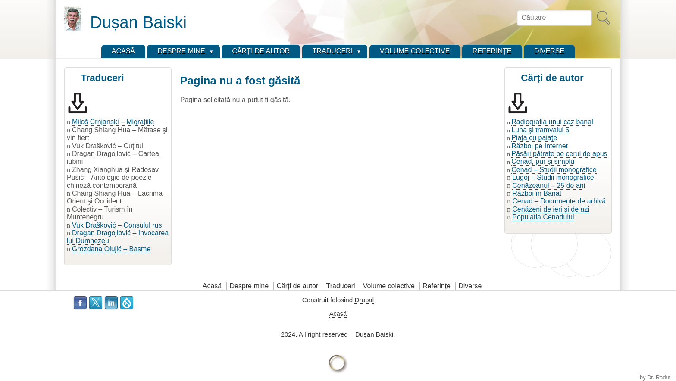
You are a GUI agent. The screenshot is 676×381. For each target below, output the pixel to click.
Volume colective (389, 286)
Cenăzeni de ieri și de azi (550, 209)
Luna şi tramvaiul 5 (540, 130)
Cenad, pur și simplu (542, 161)
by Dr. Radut (655, 377)
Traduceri (340, 286)
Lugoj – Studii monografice (553, 177)
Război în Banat (536, 193)
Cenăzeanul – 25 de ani (548, 185)
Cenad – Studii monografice (553, 169)
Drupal (364, 299)
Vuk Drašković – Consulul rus (117, 225)
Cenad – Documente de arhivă (559, 201)
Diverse (470, 286)
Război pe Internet (539, 146)
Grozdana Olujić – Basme (111, 249)
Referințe (436, 286)
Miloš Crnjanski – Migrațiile (113, 121)
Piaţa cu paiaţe (534, 137)
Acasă (212, 286)
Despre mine (249, 286)
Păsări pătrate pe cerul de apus (559, 153)
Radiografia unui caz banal (552, 121)
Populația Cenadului (543, 217)
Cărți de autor (297, 286)
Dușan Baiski (138, 22)
